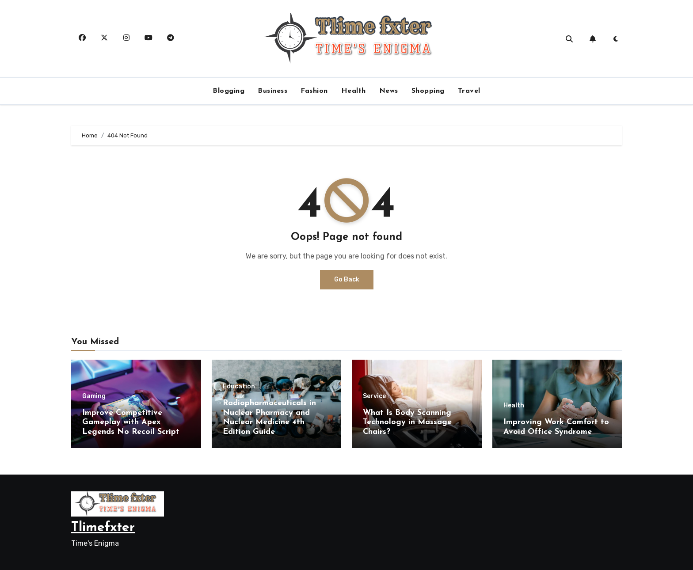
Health (353, 91)
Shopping (428, 91)
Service (374, 396)
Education (239, 387)
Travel (469, 91)
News (388, 91)
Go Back (346, 279)
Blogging (228, 91)
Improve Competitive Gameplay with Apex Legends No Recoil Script (130, 422)
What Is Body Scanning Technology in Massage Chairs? (407, 422)
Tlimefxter (103, 528)
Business (272, 91)
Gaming (94, 396)
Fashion (314, 91)
